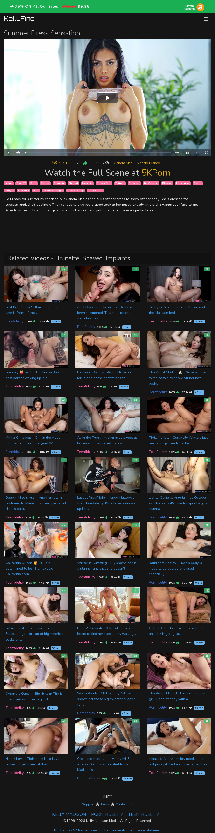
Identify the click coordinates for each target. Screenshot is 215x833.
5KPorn (59, 163)
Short (33, 183)
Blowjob (167, 183)
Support (88, 804)
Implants (87, 183)
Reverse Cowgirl (53, 190)
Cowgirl (9, 190)
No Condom (151, 183)
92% (81, 163)
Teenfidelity (158, 321)
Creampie (134, 183)
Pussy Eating (75, 190)
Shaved (73, 183)
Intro (36, 190)
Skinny (45, 183)
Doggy (198, 183)
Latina (8, 183)
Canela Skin (123, 163)
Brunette (59, 183)
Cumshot (23, 190)
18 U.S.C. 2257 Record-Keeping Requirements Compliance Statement (107, 830)
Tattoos (120, 183)
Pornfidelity (14, 321)
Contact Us (124, 804)
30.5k (102, 163)
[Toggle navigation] (206, 18)
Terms (105, 804)
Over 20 (21, 183)
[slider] (98, 152)
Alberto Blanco (148, 163)
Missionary (183, 183)
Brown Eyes (104, 183)
